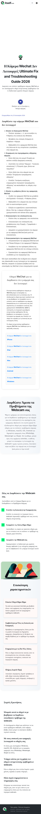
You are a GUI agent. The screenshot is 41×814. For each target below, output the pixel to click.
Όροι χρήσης (13, 807)
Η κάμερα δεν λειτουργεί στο (19, 337)
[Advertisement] (20, 27)
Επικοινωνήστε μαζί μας (21, 811)
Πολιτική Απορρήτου (24, 807)
